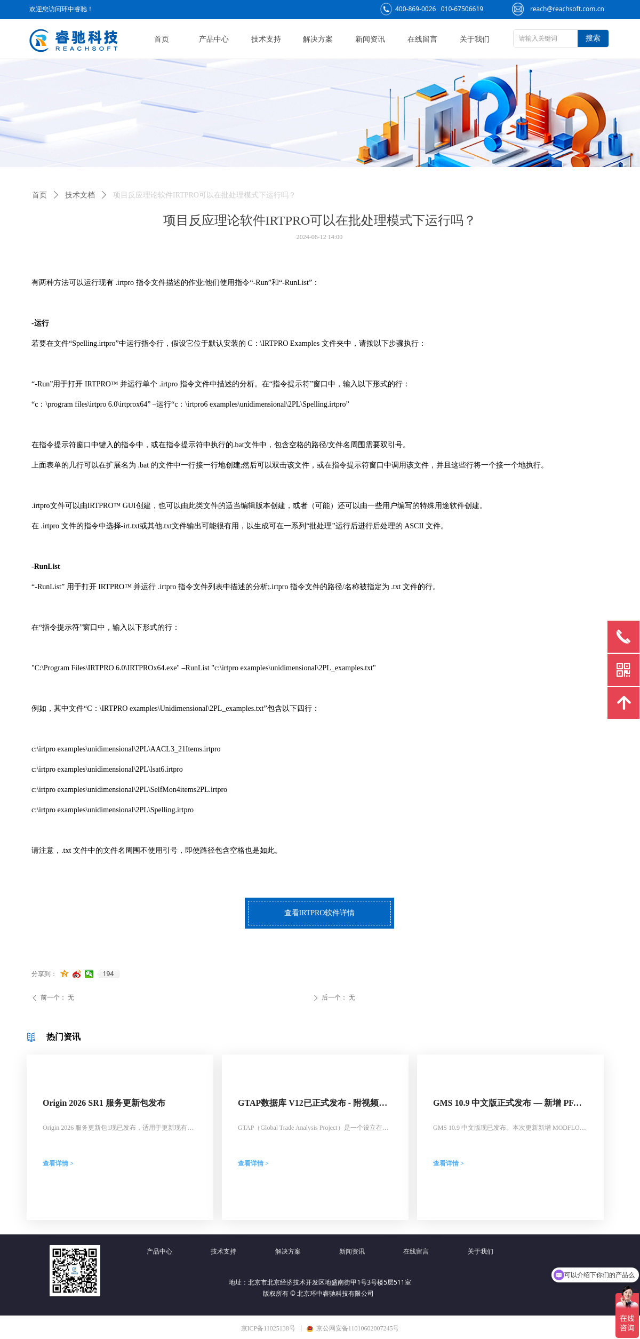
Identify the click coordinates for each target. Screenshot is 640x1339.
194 (108, 974)
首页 (39, 195)
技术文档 (80, 195)
